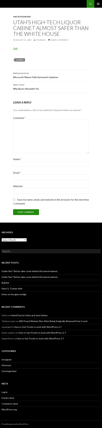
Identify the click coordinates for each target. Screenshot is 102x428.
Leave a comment (59, 40)
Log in (5, 392)
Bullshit (5, 282)
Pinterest (6, 365)
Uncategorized (22, 16)
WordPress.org (9, 409)
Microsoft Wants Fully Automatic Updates (51, 75)
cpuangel (41, 40)
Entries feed (8, 398)
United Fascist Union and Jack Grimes (29, 315)
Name (17, 159)
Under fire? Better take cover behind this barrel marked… (30, 271)
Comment (19, 117)
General (20, 60)
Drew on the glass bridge (14, 294)
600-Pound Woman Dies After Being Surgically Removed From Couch (53, 321)
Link (15, 48)
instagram (7, 359)
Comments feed (10, 403)
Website (18, 186)
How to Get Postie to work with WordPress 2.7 (38, 327)
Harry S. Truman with (12, 288)
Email (17, 172)
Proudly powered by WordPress (15, 424)
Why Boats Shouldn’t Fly (51, 86)
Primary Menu (98, 4)
